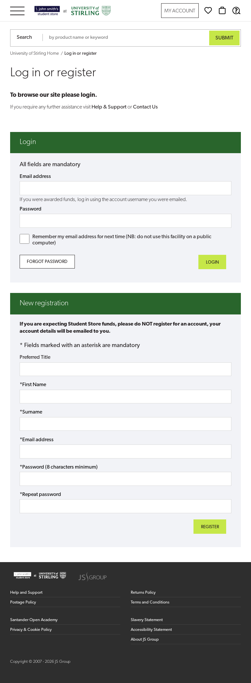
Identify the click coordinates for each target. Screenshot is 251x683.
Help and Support (26, 592)
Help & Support (109, 107)
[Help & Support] (236, 10)
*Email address (37, 440)
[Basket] (222, 10)
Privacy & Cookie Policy (31, 630)
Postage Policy (23, 602)
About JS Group (145, 639)
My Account (179, 11)
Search (24, 37)
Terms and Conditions (150, 602)
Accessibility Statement (151, 630)
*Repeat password (40, 494)
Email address (35, 176)
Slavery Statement (147, 620)
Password (31, 209)
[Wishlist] (208, 10)
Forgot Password (47, 262)
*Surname (31, 412)
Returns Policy (143, 592)
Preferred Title (35, 357)
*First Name (33, 384)
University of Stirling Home (34, 53)
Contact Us (145, 107)
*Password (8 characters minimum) (59, 467)
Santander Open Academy (34, 620)
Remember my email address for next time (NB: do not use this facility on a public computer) (116, 240)
